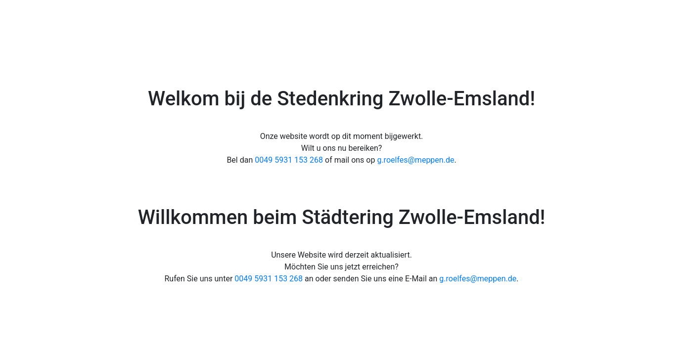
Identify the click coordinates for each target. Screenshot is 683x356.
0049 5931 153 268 (289, 160)
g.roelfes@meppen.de (415, 160)
